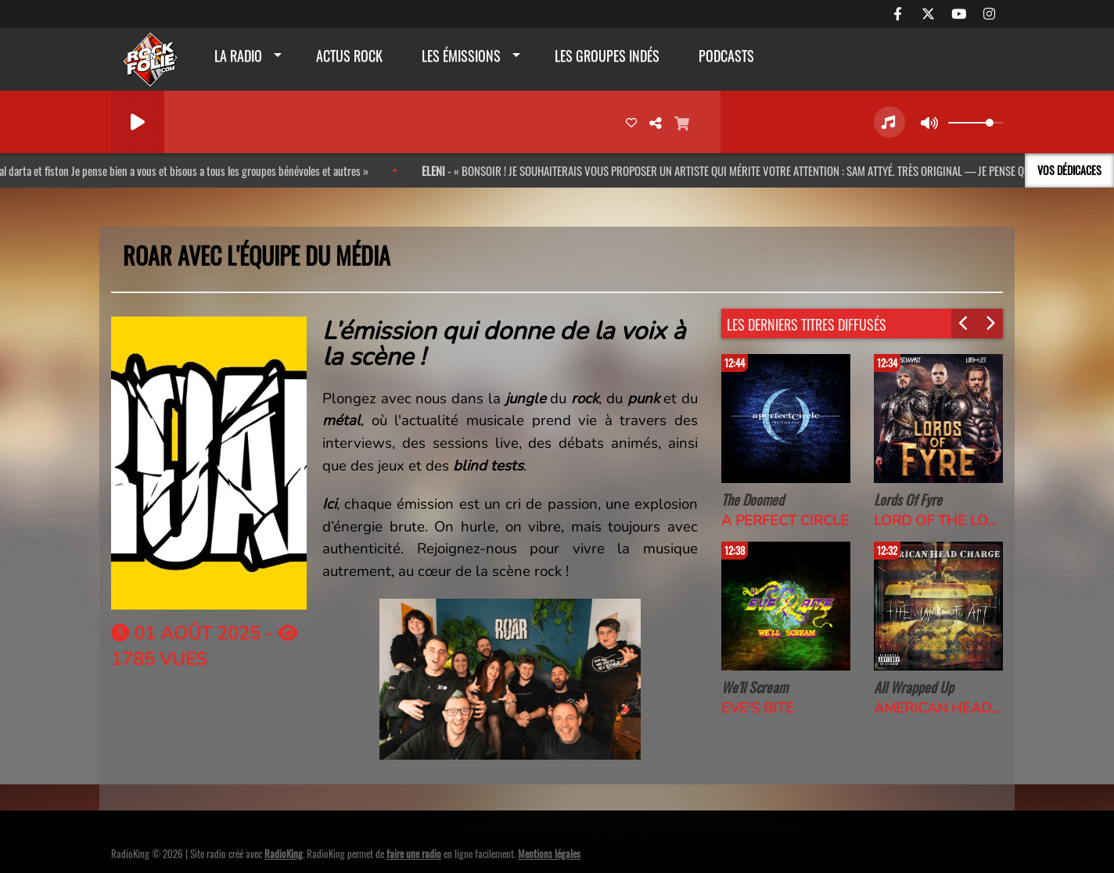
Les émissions (461, 55)
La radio (238, 55)
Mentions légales (549, 853)
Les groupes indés (607, 55)
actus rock (349, 55)
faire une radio (413, 853)
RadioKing (283, 853)
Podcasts (726, 55)
